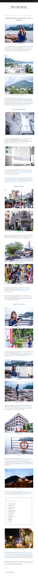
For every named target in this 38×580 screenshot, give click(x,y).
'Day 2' (20, 564)
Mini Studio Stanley (14, 138)
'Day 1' (16, 564)
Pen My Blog (19, 6)
